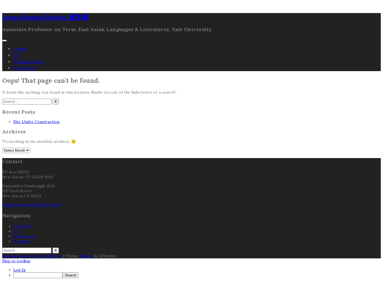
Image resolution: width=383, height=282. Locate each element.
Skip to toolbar (16, 260)
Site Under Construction (36, 121)
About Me (22, 226)
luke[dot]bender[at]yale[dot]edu (31, 204)
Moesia (86, 255)
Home (20, 49)
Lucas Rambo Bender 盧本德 (45, 17)
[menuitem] (197, 275)
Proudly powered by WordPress (32, 255)
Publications (28, 61)
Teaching (24, 68)
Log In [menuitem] (19, 269)
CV (16, 55)
